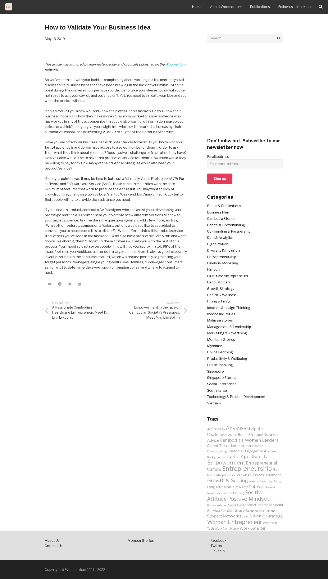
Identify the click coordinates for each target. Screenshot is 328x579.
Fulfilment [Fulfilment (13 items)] (272, 475)
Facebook (218, 541)
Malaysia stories (220, 320)
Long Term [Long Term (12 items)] (215, 487)
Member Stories (141, 541)
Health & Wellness (222, 295)
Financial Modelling (222, 263)
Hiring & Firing (218, 301)
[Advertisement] (245, 93)
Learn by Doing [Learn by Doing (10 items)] (270, 481)
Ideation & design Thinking (228, 308)
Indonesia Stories (221, 314)
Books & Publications (224, 206)
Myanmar (214, 346)
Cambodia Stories (221, 219)
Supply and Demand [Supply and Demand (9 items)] (262, 510)
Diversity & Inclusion (223, 250)
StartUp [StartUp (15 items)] (242, 510)
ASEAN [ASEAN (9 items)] (232, 434)
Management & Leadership (229, 327)
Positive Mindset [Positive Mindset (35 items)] (248, 498)
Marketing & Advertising (227, 333)
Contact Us (54, 546)
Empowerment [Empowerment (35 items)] (226, 462)
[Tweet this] (70, 284)
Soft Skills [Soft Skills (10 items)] (227, 510)
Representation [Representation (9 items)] (217, 505)
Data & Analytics (220, 238)
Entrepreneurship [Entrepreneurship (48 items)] (247, 468)
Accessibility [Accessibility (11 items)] (216, 429)
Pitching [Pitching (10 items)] (239, 493)
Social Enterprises (221, 384)
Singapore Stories (221, 378)
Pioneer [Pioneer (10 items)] (226, 493)
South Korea (217, 390)
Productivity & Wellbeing (227, 359)
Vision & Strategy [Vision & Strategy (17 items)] (266, 516)
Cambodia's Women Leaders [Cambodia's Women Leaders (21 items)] (249, 440)
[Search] (320, 7)
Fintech (213, 269)
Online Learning (220, 352)
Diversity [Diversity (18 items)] (258, 456)
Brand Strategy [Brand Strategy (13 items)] (250, 434)
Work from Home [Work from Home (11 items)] (226, 528)
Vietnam (214, 403)
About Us (52, 541)
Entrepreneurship (221, 257)
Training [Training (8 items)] (244, 516)
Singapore (215, 371)
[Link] (8, 6)
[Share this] (60, 284)
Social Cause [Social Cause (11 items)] (237, 505)
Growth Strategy (220, 289)
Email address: (218, 157)
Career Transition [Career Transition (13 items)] (221, 446)
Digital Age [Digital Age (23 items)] (237, 456)
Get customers (219, 282)
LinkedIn (217, 551)
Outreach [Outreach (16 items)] (257, 486)
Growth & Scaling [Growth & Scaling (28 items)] (227, 480)
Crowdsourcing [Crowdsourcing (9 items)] (217, 451)
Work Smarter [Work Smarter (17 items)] (253, 528)
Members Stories (221, 340)
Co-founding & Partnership (228, 231)
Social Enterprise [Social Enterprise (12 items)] (259, 505)
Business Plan (218, 212)
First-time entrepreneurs (227, 276)
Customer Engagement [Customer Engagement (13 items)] (247, 451)
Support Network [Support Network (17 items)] (223, 516)
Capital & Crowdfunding (226, 225)
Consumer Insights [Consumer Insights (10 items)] (250, 446)
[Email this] (50, 284)
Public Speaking (220, 365)
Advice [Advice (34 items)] (234, 428)
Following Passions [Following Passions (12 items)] (250, 475)
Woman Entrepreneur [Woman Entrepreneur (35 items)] (234, 522)
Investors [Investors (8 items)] (254, 481)
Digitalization (217, 244)
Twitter (216, 546)
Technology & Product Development (236, 397)
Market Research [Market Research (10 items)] (236, 487)
